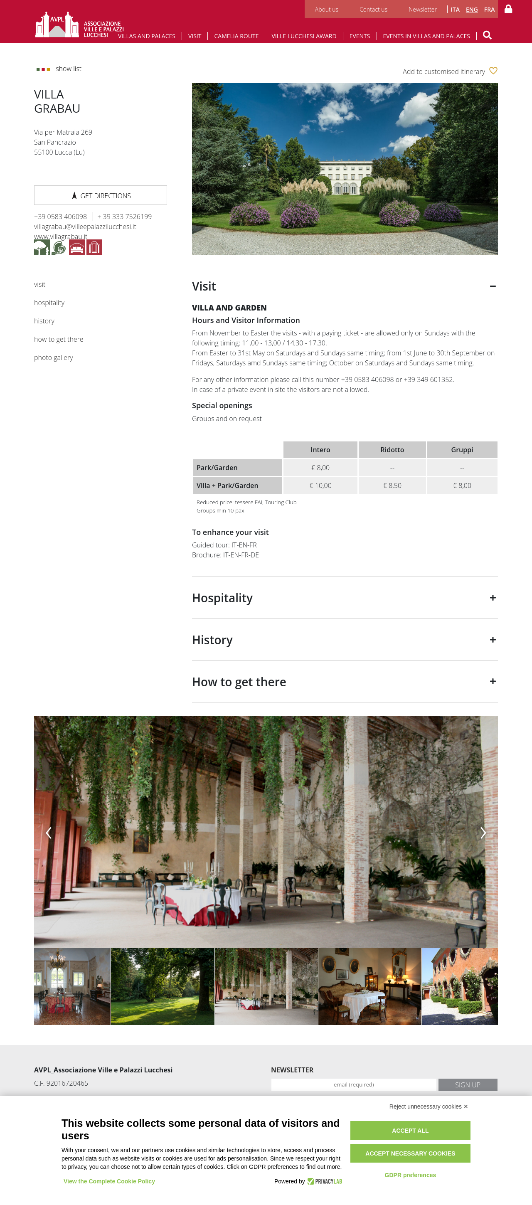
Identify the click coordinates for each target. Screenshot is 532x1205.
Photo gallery (53, 357)
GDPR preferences (410, 1175)
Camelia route (236, 36)
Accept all (410, 1130)
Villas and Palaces (146, 36)
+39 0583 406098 (61, 216)
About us (326, 9)
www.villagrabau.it (60, 236)
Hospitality (49, 302)
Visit (195, 36)
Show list (59, 68)
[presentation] (48, 829)
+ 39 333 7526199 (124, 216)
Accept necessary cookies (410, 1153)
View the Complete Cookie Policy (109, 1181)
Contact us (373, 9)
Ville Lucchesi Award (303, 36)
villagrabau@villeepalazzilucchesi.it (85, 226)
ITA (455, 9)
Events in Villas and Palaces (426, 36)
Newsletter (423, 9)
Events (360, 36)
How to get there (59, 339)
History (44, 320)
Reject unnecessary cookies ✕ (428, 1106)
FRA (489, 9)
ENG (472, 9)
